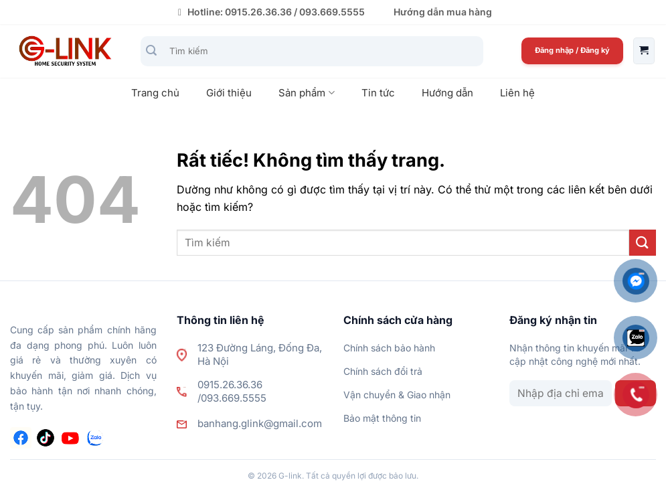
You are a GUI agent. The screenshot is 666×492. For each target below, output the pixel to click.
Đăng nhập (555, 50)
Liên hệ (517, 92)
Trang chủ (155, 92)
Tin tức (378, 92)
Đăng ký (595, 50)
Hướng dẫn (447, 92)
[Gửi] (152, 51)
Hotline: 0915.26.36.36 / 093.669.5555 (269, 11)
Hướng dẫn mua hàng (443, 11)
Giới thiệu (229, 92)
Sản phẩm (306, 93)
